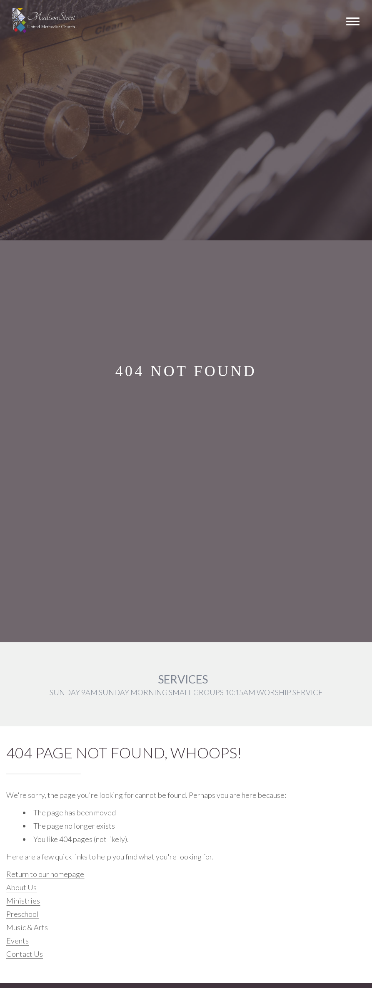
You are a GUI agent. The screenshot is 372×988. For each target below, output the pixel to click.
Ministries (23, 900)
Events (17, 940)
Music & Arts (27, 927)
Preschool (22, 914)
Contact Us (24, 953)
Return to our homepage (45, 874)
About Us (21, 887)
